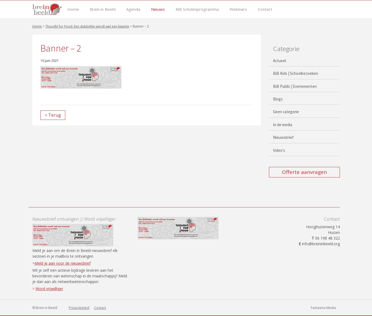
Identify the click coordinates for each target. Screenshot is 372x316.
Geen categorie (286, 111)
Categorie (286, 48)
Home (73, 9)
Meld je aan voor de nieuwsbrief (63, 263)
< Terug (53, 115)
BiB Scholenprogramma (197, 9)
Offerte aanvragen (304, 172)
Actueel (279, 60)
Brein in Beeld (102, 9)
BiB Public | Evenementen (295, 86)
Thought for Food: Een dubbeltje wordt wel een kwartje (87, 26)
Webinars (238, 9)
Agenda (133, 9)
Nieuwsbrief (283, 137)
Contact (265, 9)
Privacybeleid (79, 307)
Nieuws (158, 9)
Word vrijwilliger (49, 288)
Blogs (278, 99)
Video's (279, 150)
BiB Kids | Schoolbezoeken (295, 73)
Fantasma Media (323, 307)
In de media (282, 124)
